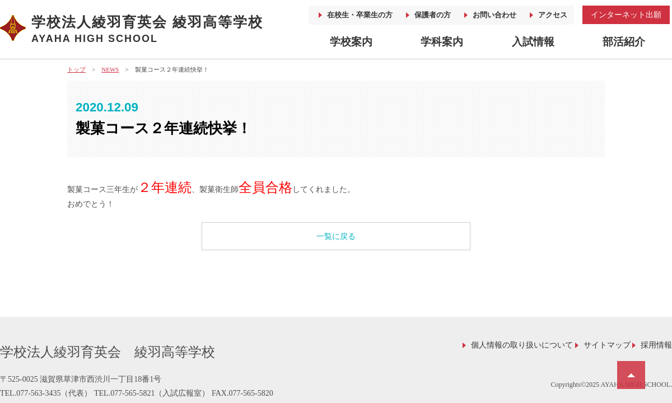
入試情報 (533, 42)
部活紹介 (624, 42)
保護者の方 (432, 15)
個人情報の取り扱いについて (522, 345)
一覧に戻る (336, 236)
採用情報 (656, 345)
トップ (76, 69)
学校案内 (351, 42)
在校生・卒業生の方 (360, 15)
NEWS (110, 69)
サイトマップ (607, 345)
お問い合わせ (494, 15)
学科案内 (442, 42)
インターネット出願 (626, 14)
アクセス (552, 15)
